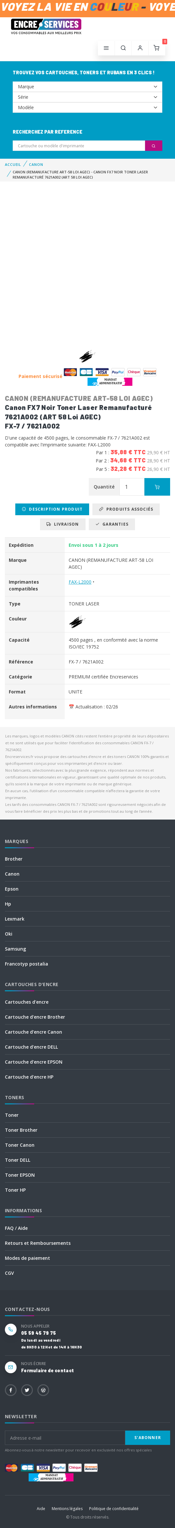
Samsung (15, 949)
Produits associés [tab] (126, 509)
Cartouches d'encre (26, 1002)
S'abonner (147, 1437)
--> (87, 86)
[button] (123, 48)
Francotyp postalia (26, 964)
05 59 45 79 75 (38, 1333)
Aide (41, 1508)
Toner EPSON (20, 1175)
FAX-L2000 (80, 582)
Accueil (13, 164)
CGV (9, 1273)
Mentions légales (67, 1508)
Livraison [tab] (63, 524)
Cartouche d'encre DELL (31, 1047)
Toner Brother (21, 1130)
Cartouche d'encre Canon (33, 1032)
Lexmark (14, 919)
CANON (36, 164)
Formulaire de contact (47, 1370)
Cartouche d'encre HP (29, 1077)
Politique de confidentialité (114, 1508)
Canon (12, 874)
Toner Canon (19, 1145)
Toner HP (15, 1190)
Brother (13, 859)
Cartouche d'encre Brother (35, 1017)
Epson (12, 889)
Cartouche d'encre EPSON (33, 1062)
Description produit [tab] (52, 509)
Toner (12, 1115)
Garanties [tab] (111, 524)
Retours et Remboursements (38, 1243)
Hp (8, 904)
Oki (8, 934)
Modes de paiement (27, 1258)
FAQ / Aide (16, 1228)
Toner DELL (17, 1160)
